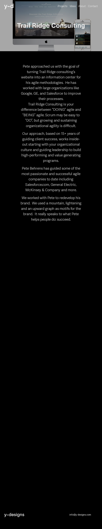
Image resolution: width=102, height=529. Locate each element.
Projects (62, 6)
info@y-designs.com (80, 514)
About (82, 6)
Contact (93, 6)
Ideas (73, 6)
